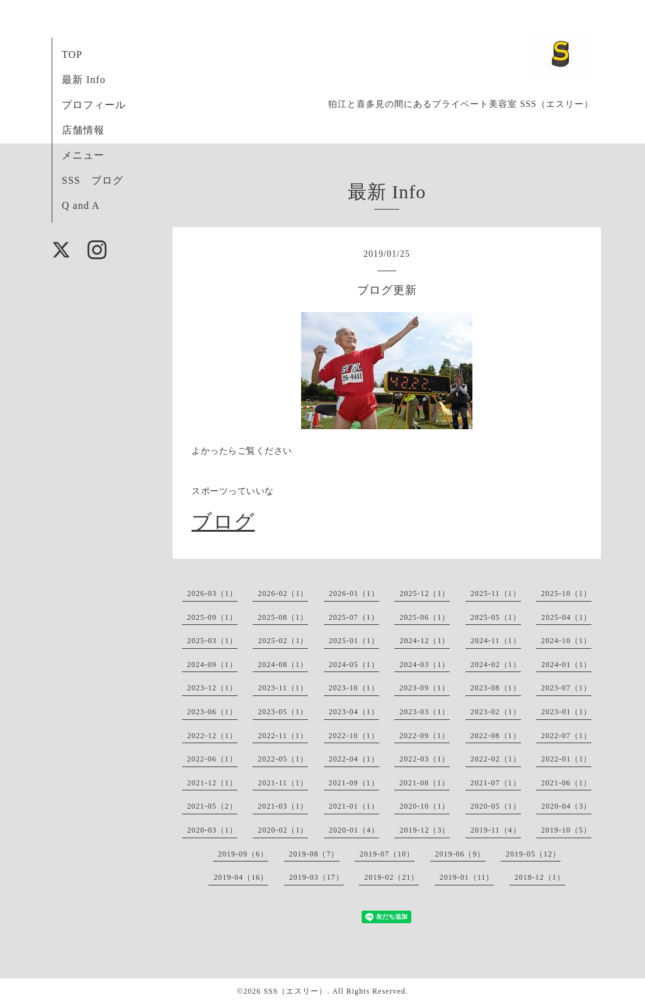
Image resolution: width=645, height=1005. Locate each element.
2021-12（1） (212, 782)
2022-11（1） (283, 735)
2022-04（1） (354, 759)
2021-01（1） (354, 806)
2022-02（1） (496, 759)
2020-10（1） (424, 806)
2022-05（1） (283, 759)
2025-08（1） (283, 617)
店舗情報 (83, 130)
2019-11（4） (496, 830)
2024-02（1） (496, 664)
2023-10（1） (354, 687)
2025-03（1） (212, 640)
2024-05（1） (354, 664)
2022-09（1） (424, 735)
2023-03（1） (424, 711)
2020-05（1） (496, 806)
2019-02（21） (391, 877)
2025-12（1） (424, 593)
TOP (72, 54)
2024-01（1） (566, 664)
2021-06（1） (566, 782)
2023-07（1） (566, 687)
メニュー (83, 155)
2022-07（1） (566, 735)
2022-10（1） (354, 735)
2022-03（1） (424, 759)
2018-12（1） (540, 877)
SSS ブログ (92, 180)
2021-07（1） (496, 782)
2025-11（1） (496, 593)
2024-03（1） (424, 664)
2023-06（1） (212, 711)
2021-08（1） (424, 782)
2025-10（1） (566, 593)
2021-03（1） (283, 806)
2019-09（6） (243, 854)
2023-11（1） (283, 687)
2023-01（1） (566, 711)
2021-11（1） (283, 782)
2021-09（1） (354, 782)
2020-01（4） (354, 830)
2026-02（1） (283, 593)
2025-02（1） (283, 640)
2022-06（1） (212, 759)
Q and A (81, 205)
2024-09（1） (212, 664)
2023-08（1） (496, 687)
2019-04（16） (241, 877)
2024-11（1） (496, 640)
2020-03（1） (212, 830)
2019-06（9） (460, 854)
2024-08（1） (283, 664)
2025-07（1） (354, 617)
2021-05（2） (212, 806)
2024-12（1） (424, 640)
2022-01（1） (566, 759)
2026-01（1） (354, 593)
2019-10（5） (566, 830)
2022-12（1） (212, 735)
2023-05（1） (283, 711)
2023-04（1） (354, 711)
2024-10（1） (566, 640)
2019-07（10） (387, 854)
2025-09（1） (212, 617)
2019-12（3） (424, 830)
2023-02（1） (496, 711)
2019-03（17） (316, 877)
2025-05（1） (496, 617)
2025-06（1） (424, 617)
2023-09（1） (424, 687)
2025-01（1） (354, 640)
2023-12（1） (212, 687)
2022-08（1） (496, 735)
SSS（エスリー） (295, 991)
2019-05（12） (533, 854)
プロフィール (94, 104)
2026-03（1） (212, 593)
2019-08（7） (314, 854)
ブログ (223, 521)
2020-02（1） (283, 830)
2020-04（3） (566, 806)
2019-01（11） (467, 877)
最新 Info (84, 79)
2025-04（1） (566, 617)
